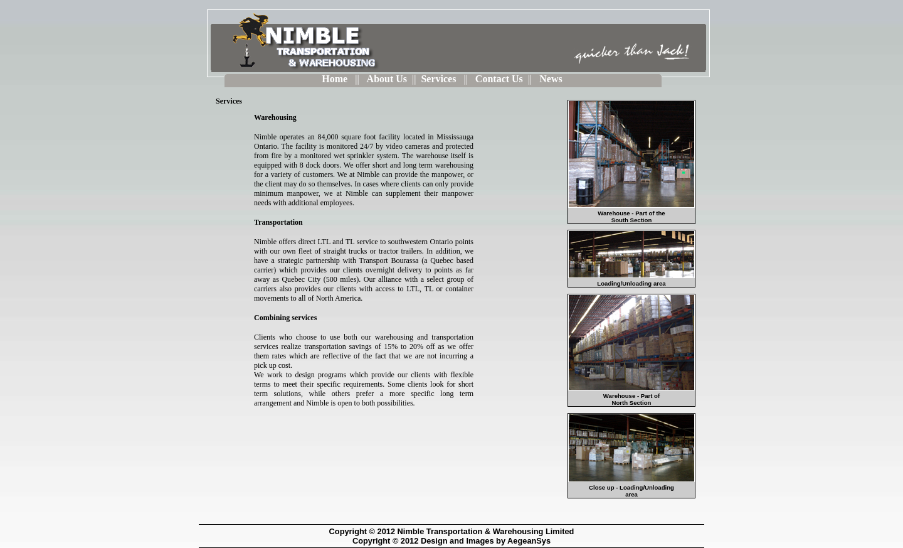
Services (439, 78)
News (550, 78)
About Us (387, 78)
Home (336, 78)
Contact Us (499, 78)
